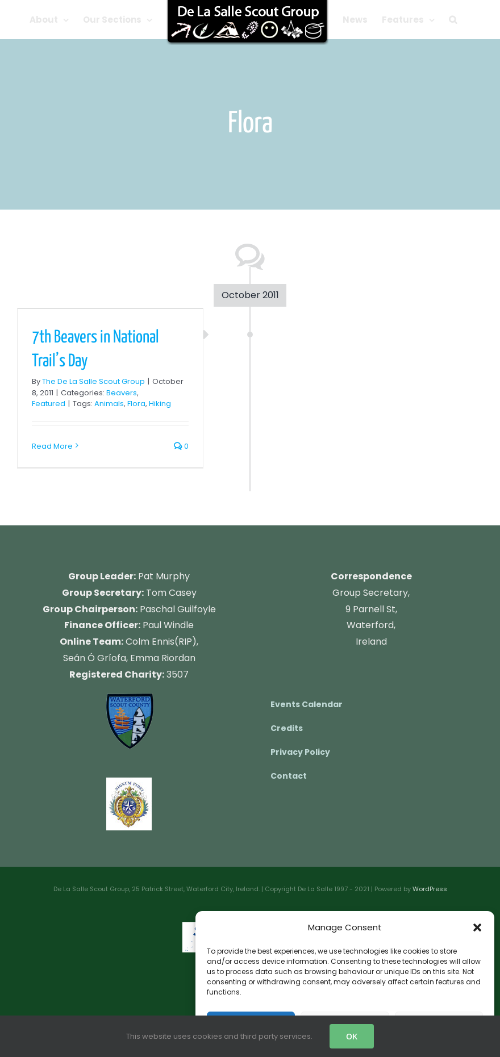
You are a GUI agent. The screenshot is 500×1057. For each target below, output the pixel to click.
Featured (48, 403)
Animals (109, 403)
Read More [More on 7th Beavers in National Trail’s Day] (52, 446)
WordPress (430, 888)
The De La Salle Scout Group (93, 381)
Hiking (160, 403)
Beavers (121, 392)
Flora (136, 403)
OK (351, 1036)
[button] (477, 927)
